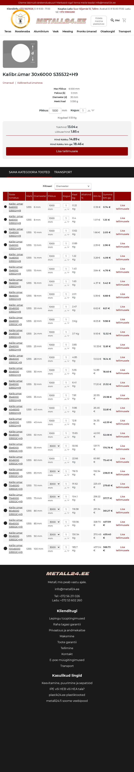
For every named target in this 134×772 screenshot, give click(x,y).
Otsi (117, 20)
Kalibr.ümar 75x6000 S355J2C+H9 (16, 498)
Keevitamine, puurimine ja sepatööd (67, 683)
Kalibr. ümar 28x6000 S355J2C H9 (16, 359)
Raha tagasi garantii (67, 624)
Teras (8, 31)
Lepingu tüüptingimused (67, 618)
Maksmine (67, 636)
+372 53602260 (67, 12)
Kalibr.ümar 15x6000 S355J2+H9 (16, 270)
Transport (125, 31)
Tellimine (67, 648)
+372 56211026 (26, 9)
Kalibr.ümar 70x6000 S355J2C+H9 (16, 485)
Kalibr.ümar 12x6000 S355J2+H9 (16, 245)
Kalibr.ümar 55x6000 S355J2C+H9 (16, 447)
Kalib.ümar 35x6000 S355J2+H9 (15, 397)
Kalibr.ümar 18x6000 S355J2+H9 (16, 295)
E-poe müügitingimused (67, 660)
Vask (56, 31)
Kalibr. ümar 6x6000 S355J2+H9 (16, 207)
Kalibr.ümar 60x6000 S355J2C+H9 (16, 460)
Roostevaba (22, 31)
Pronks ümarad (87, 31)
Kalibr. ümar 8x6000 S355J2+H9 (16, 219)
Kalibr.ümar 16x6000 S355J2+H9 (16, 283)
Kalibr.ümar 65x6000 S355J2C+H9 (16, 473)
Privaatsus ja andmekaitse (67, 630)
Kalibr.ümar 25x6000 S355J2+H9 (16, 346)
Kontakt (67, 654)
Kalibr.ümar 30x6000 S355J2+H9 (16, 371)
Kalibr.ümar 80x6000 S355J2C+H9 (16, 511)
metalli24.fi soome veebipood (67, 701)
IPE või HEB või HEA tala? (67, 689)
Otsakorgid (107, 31)
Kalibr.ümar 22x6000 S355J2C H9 (16, 321)
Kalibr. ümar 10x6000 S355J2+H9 (16, 232)
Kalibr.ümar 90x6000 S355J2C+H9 (16, 536)
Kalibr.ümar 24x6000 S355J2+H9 (16, 333)
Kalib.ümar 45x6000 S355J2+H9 (15, 422)
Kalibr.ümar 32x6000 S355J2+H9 (16, 384)
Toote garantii (67, 642)
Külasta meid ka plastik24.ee (98, 21)
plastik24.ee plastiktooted (67, 695)
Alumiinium (41, 31)
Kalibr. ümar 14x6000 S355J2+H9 (16, 258)
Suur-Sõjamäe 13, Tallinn (86, 9)
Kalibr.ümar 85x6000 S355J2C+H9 (16, 523)
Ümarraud (8, 83)
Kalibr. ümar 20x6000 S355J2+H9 (16, 308)
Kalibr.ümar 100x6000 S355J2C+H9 (16, 548)
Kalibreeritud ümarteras (30, 83)
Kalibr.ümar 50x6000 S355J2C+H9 (16, 435)
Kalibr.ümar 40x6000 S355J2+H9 (16, 409)
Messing (67, 31)
